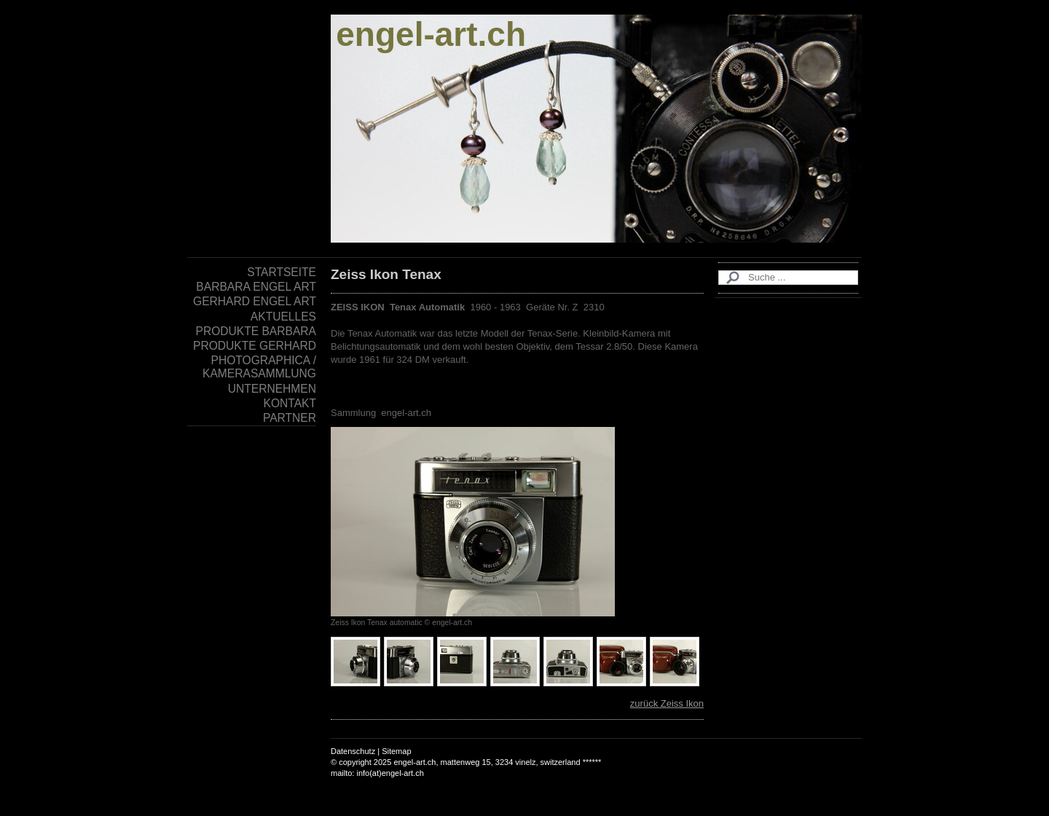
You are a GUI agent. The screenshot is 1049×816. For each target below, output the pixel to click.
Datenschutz (353, 751)
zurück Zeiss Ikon (667, 703)
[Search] (788, 277)
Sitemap (396, 751)
